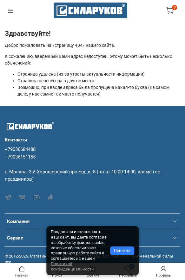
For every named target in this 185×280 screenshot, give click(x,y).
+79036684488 (20, 149)
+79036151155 (20, 157)
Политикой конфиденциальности (72, 266)
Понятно (122, 250)
